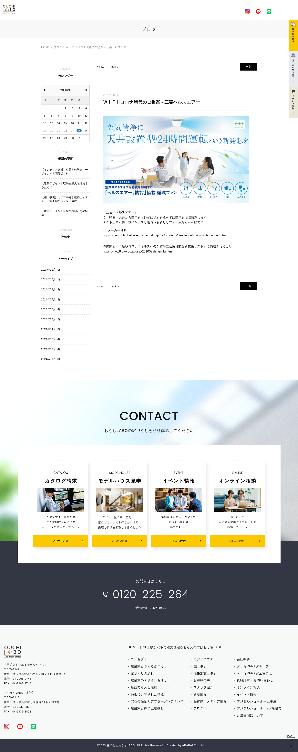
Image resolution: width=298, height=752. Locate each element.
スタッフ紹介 (203, 687)
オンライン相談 (248, 687)
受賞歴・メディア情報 (210, 701)
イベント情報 (247, 694)
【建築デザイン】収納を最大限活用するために (64, 185)
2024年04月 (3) (50, 329)
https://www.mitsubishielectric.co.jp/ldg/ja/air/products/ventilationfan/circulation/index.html (165, 235)
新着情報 (200, 694)
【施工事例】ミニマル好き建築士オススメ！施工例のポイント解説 (64, 199)
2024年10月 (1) (50, 279)
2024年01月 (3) (50, 359)
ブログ (199, 708)
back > (115, 66)
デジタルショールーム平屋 (257, 701)
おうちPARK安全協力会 (254, 673)
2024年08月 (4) (50, 289)
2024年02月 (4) (50, 349)
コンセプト (139, 659)
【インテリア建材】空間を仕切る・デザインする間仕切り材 (64, 171)
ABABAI (187, 745)
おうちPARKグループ (253, 666)
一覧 (248, 66)
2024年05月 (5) (50, 319)
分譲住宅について (250, 715)
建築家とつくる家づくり (149, 666)
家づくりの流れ (142, 673)
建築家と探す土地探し (147, 708)
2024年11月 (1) (50, 269)
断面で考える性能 (144, 687)
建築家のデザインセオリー (151, 680)
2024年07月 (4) (50, 299)
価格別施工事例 (205, 673)
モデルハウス (203, 659)
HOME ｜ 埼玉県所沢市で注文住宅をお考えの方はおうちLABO (175, 647)
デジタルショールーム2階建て (259, 708)
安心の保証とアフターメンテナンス (157, 701)
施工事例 (200, 666)
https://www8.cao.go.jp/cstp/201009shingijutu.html (138, 251)
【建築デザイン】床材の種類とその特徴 (64, 213)
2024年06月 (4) (50, 309)
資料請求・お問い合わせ (255, 680)
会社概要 (243, 659)
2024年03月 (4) (50, 339)
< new (100, 66)
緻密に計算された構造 (147, 694)
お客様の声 (202, 680)
